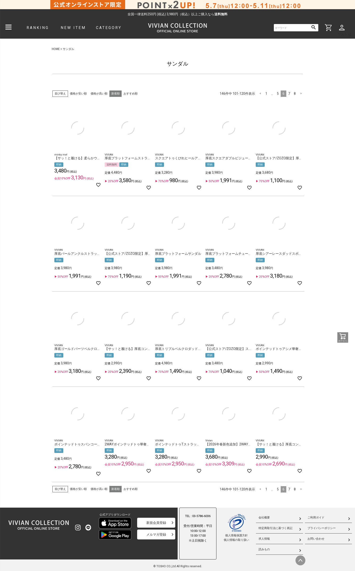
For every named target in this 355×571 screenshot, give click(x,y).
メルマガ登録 (156, 534)
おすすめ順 (131, 93)
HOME (56, 49)
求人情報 (264, 538)
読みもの (264, 549)
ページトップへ (300, 560)
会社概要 (264, 517)
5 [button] (278, 93)
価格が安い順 (78, 93)
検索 (313, 27)
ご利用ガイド (315, 517)
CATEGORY (109, 27)
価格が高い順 (99, 93)
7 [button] (289, 93)
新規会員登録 (156, 523)
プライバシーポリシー (321, 528)
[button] (260, 93)
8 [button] (295, 93)
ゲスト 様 (344, 34)
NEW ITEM (73, 27)
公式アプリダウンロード (115, 514)
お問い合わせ (315, 538)
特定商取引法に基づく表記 (275, 528)
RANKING (38, 27)
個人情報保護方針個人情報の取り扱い (236, 527)
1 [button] (266, 93)
